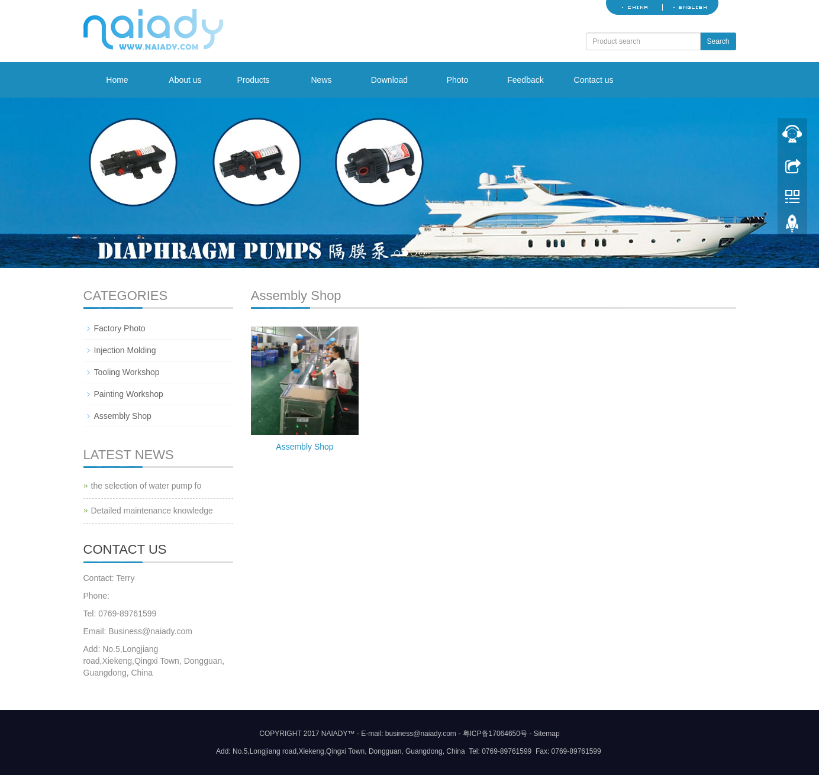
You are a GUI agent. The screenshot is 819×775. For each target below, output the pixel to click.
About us (185, 80)
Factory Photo (120, 328)
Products (253, 80)
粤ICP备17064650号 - (497, 733)
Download (389, 80)
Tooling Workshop (127, 372)
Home (117, 80)
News (321, 80)
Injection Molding (125, 350)
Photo (458, 80)
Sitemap (547, 733)
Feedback (525, 80)
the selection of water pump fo (146, 485)
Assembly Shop (304, 446)
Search (718, 41)
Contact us (594, 80)
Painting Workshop (128, 394)
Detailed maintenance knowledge (152, 510)
